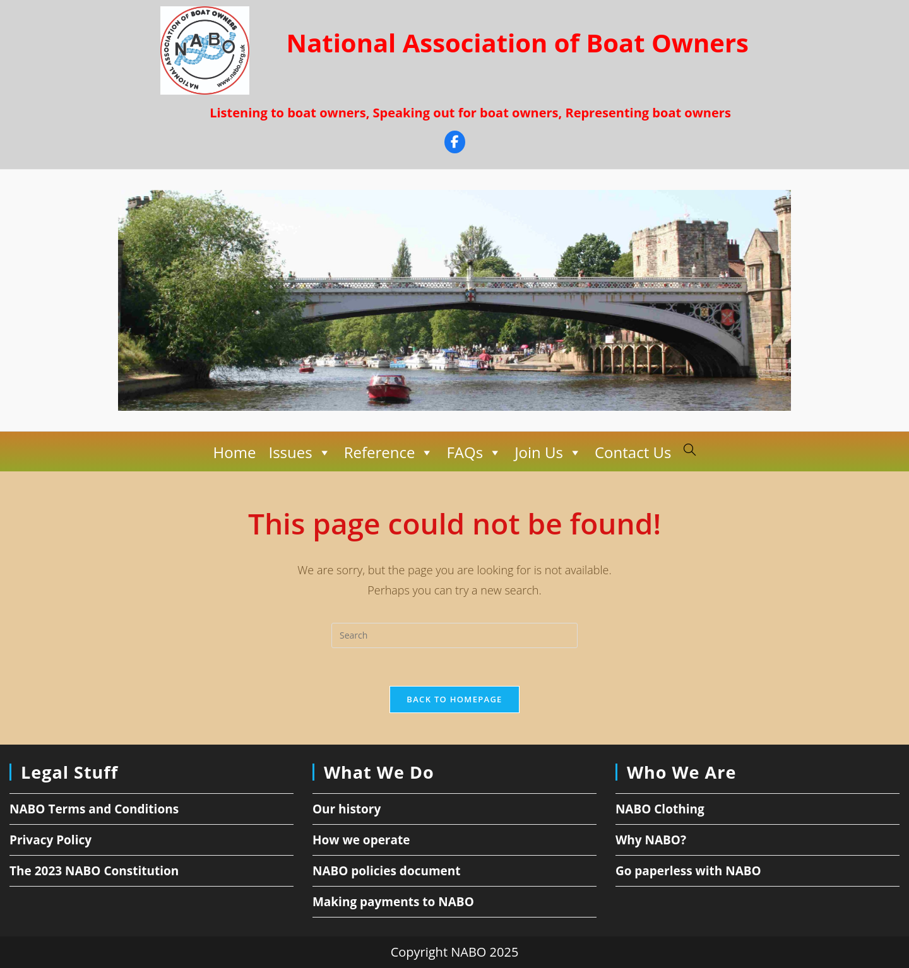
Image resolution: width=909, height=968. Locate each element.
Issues (299, 452)
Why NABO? (650, 840)
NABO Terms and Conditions (94, 809)
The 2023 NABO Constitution (94, 871)
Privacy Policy (50, 840)
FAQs (474, 452)
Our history (346, 809)
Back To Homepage (454, 699)
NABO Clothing (659, 809)
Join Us (548, 452)
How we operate (361, 840)
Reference (389, 452)
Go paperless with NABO (688, 871)
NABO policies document (386, 871)
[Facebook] (454, 143)
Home (234, 452)
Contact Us (633, 452)
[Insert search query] (454, 635)
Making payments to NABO (393, 902)
